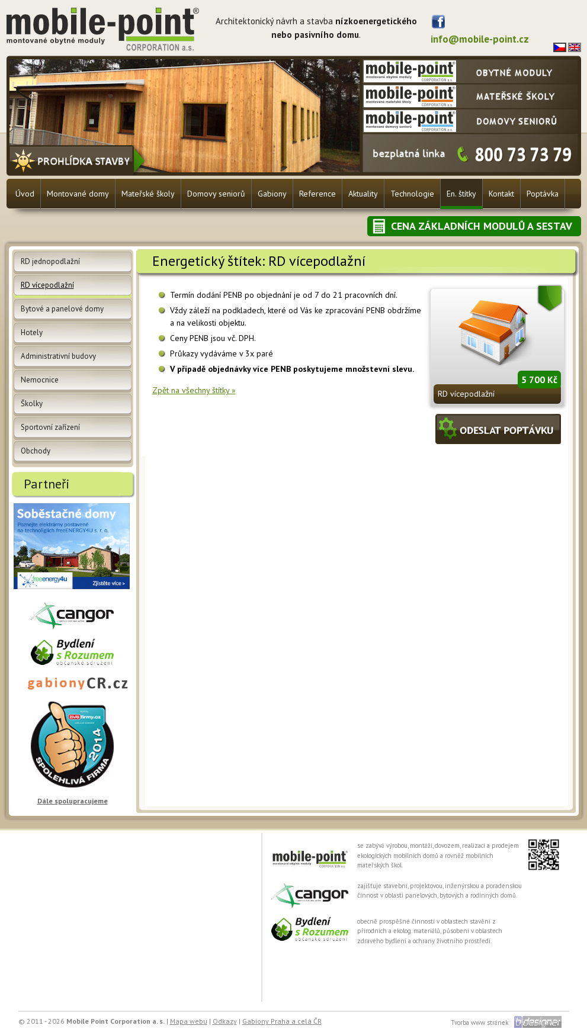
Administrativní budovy (58, 356)
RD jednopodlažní (50, 261)
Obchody (35, 451)
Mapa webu (188, 1021)
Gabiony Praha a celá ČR (282, 1021)
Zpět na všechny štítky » (194, 390)
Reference (317, 193)
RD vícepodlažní (466, 393)
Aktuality (363, 193)
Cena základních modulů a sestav (481, 226)
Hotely (32, 332)
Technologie (412, 193)
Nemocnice (40, 380)
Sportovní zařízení (50, 427)
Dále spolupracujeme (72, 800)
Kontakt (501, 193)
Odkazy (225, 1021)
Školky (32, 403)
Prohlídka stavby (78, 160)
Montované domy (78, 193)
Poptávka (543, 193)
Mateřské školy (148, 193)
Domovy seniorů (216, 193)
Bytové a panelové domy (62, 309)
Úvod (24, 193)
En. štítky (461, 193)
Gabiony (272, 193)
